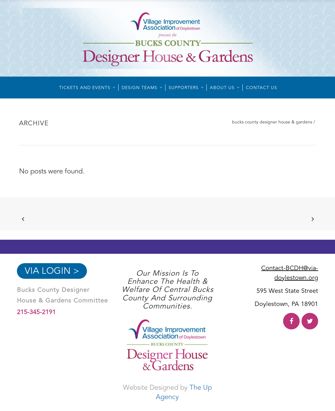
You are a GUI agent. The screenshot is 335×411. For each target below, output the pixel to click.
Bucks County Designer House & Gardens (272, 122)
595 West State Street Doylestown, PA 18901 (286, 297)
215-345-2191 (36, 312)
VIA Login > (52, 271)
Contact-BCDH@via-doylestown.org (289, 273)
